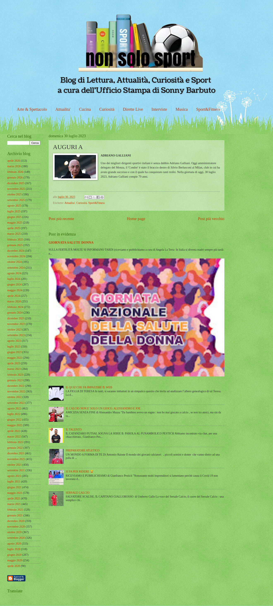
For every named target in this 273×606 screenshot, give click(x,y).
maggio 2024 (14, 290)
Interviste (159, 109)
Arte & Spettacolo (32, 109)
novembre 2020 (16, 526)
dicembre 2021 (15, 453)
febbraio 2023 (15, 374)
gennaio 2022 (15, 447)
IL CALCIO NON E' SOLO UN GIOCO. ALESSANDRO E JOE (103, 408)
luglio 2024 (13, 278)
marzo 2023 (14, 368)
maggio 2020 (14, 560)
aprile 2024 (13, 295)
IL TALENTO (74, 429)
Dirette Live (133, 109)
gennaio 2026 (15, 177)
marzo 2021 (14, 504)
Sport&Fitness (208, 109)
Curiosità (106, 109)
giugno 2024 (14, 284)
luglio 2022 (13, 414)
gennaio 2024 (15, 312)
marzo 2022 (14, 436)
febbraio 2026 (15, 171)
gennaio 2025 (15, 245)
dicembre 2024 (15, 250)
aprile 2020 (13, 566)
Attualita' (63, 109)
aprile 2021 (13, 498)
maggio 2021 (14, 492)
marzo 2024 (14, 301)
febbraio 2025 (15, 239)
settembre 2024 (16, 267)
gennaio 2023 (15, 380)
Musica (182, 109)
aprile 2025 (13, 228)
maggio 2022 (14, 425)
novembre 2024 (16, 256)
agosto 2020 (14, 543)
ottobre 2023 (14, 329)
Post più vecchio (211, 218)
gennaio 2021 (15, 515)
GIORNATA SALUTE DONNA (71, 242)
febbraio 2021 (15, 509)
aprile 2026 (13, 160)
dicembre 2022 (15, 385)
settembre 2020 (16, 537)
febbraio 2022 (15, 442)
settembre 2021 (16, 470)
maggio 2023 (14, 357)
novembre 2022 (16, 391)
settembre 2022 (16, 402)
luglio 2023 (13, 346)
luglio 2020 (13, 549)
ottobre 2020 (14, 532)
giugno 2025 (14, 217)
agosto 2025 (14, 205)
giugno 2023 (14, 352)
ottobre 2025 (14, 194)
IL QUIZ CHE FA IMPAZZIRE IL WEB (89, 387)
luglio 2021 (13, 481)
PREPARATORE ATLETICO (83, 450)
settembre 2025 (16, 200)
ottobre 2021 (14, 464)
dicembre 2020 (15, 521)
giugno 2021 (14, 487)
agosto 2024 (14, 273)
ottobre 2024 (14, 261)
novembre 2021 (16, 459)
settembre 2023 (16, 335)
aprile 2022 (13, 431)
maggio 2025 (14, 222)
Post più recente (61, 218)
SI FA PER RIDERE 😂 (79, 471)
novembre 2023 (16, 324)
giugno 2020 (14, 554)
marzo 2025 (14, 233)
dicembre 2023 (15, 318)
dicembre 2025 (15, 183)
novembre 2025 (16, 188)
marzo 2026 (14, 166)
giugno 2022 (14, 419)
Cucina (85, 109)
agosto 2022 (14, 408)
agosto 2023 (14, 340)
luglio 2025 (13, 211)
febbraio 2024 (15, 307)
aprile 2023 (13, 363)
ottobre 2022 (14, 397)
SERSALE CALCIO (78, 492)
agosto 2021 (14, 475)
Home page (136, 218)
